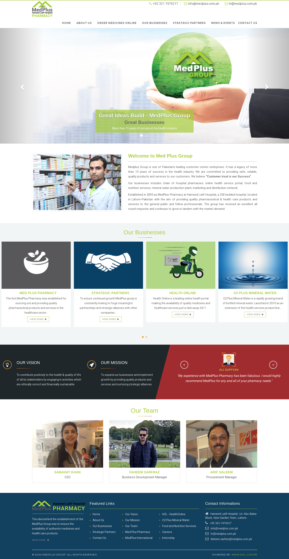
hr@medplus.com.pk (243, 4)
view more (38, 319)
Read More (40, 540)
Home (66, 22)
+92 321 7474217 (165, 4)
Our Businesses (154, 22)
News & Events (223, 22)
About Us (84, 22)
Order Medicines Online (116, 22)
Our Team (131, 526)
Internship (168, 537)
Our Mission (132, 520)
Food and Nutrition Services (179, 526)
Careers (167, 532)
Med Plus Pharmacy (137, 532)
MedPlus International (139, 537)
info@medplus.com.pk (203, 4)
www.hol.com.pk (244, 554)
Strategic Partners (189, 22)
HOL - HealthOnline (173, 514)
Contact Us (247, 22)
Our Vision (131, 514)
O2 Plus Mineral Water (176, 520)
